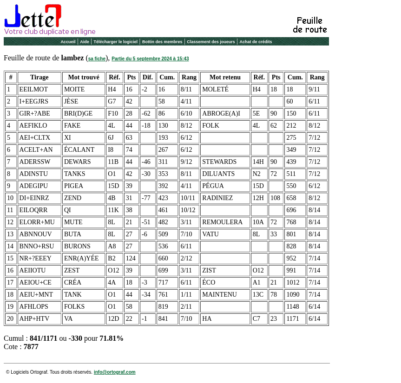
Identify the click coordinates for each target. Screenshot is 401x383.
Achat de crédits (256, 41)
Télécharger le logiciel (116, 41)
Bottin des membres (162, 41)
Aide (84, 41)
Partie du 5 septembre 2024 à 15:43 (150, 58)
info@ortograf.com (115, 372)
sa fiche (96, 58)
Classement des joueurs (211, 41)
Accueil (67, 41)
